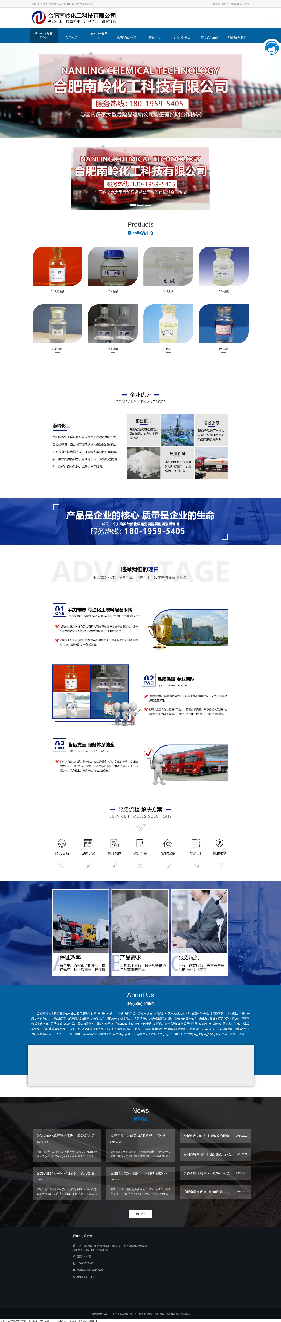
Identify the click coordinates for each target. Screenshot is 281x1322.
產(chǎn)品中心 (99, 35)
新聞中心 (154, 37)
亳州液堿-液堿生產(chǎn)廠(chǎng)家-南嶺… (213, 1155)
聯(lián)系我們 (221, 3)
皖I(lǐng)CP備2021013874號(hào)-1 (172, 1314)
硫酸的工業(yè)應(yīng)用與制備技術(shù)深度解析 (147, 1176)
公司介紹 (71, 37)
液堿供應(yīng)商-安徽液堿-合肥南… (208, 1137)
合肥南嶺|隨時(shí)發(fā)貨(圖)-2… (206, 1192)
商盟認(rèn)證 (210, 37)
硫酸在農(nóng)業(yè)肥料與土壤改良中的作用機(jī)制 (149, 1138)
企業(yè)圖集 (182, 37)
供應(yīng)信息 (126, 37)
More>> (140, 1213)
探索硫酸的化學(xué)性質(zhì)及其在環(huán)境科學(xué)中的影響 (85, 1176)
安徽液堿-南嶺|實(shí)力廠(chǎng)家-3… (210, 1174)
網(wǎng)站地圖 (240, 3)
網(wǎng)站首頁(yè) (44, 35)
